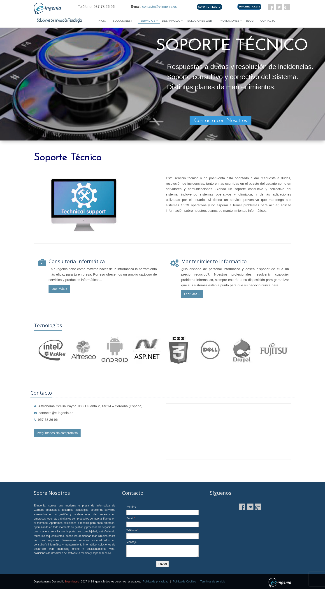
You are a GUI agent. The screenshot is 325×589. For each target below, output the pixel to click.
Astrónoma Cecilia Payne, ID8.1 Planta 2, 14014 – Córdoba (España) (88, 406)
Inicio (102, 20)
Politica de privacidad (155, 581)
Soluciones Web (199, 20)
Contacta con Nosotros (220, 120)
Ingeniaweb (72, 581)
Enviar (162, 564)
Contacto (267, 20)
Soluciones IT (123, 20)
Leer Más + (59, 288)
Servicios (148, 20)
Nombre (131, 506)
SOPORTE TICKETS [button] (249, 6)
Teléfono (132, 530)
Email (130, 518)
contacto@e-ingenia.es (159, 6)
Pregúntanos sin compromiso (57, 433)
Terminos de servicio (212, 581)
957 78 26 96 (46, 419)
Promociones (229, 20)
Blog (249, 20)
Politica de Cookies (184, 581)
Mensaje (131, 542)
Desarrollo (171, 20)
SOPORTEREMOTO (209, 7)
